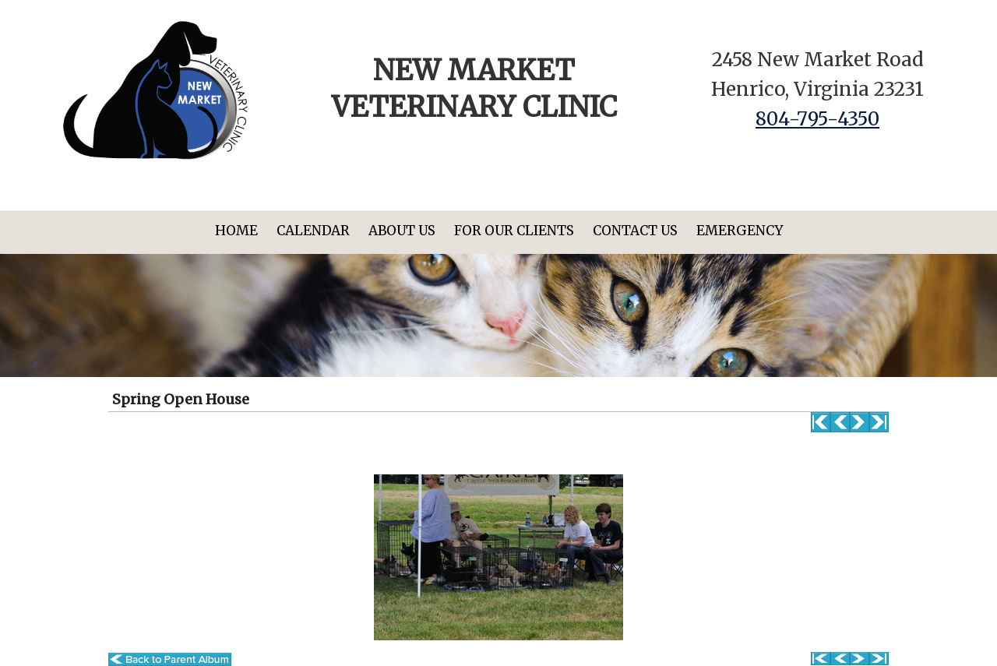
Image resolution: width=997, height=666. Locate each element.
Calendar (313, 230)
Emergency (739, 230)
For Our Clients (514, 230)
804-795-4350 (817, 119)
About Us (401, 230)
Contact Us (635, 230)
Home (236, 230)
